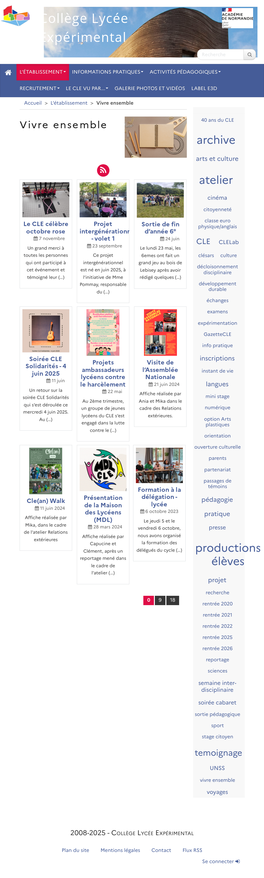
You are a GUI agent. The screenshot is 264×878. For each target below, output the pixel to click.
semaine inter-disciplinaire (217, 686)
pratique (217, 514)
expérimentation (217, 323)
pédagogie (217, 500)
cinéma (217, 197)
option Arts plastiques (217, 422)
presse (217, 527)
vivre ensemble (217, 780)
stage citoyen (217, 737)
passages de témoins (218, 484)
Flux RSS (192, 850)
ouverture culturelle (217, 447)
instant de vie (218, 371)
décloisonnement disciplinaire (217, 269)
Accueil (33, 103)
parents (217, 458)
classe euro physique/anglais (217, 223)
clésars (206, 255)
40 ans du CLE (217, 120)
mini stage (217, 396)
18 (172, 600)
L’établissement (43, 72)
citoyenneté (217, 209)
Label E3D (204, 89)
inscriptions (217, 358)
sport (217, 725)
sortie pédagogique (217, 714)
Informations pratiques (108, 72)
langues (217, 384)
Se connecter (220, 862)
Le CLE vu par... (87, 89)
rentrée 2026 (217, 648)
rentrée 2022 (217, 626)
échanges (217, 300)
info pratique (217, 345)
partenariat (217, 470)
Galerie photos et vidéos (149, 89)
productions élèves (228, 554)
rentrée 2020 (217, 604)
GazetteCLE (217, 334)
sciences (217, 671)
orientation (217, 436)
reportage (217, 660)
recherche (217, 592)
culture (228, 255)
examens (217, 312)
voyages (217, 792)
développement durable (217, 286)
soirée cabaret (217, 702)
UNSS (217, 768)
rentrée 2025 (217, 637)
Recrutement (40, 89)
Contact (161, 850)
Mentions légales (120, 850)
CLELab (229, 242)
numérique (217, 407)
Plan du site (75, 850)
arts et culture (217, 159)
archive (216, 140)
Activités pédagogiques (185, 72)
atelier (216, 180)
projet (217, 580)
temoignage (218, 753)
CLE (203, 241)
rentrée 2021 (217, 615)
